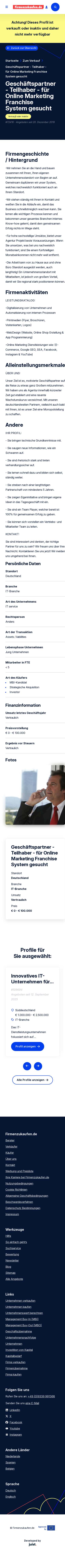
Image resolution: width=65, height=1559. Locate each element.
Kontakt (10, 1165)
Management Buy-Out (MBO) (23, 1325)
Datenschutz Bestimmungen (22, 1208)
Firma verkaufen (15, 1362)
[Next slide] (38, 1066)
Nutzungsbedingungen (19, 1183)
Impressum (12, 1214)
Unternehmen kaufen (18, 1307)
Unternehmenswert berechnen (24, 1313)
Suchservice (13, 1248)
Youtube (15, 1428)
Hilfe (8, 1236)
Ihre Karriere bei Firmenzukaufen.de (27, 1177)
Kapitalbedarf (13, 1356)
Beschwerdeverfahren (19, 1202)
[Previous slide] (27, 1066)
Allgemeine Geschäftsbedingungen (26, 1195)
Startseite (12, 60)
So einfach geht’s (16, 1242)
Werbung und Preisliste (19, 1171)
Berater (10, 1140)
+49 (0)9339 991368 (41, 1396)
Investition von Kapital (19, 1350)
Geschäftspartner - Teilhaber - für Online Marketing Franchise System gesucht (26, 71)
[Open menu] (6, 7)
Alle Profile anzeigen (30, 1080)
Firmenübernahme (16, 1368)
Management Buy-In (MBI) (22, 1319)
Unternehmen (13, 1343)
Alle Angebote (14, 1279)
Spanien (10, 1462)
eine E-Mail (32, 1403)
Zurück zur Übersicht (24, 47)
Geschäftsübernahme (18, 1331)
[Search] (55, 7)
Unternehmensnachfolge (20, 1337)
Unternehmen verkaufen (20, 1300)
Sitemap (10, 1273)
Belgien (10, 1468)
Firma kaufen (13, 1374)
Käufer (9, 1152)
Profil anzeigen (26, 1046)
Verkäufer (11, 1146)
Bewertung (12, 1254)
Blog (8, 1266)
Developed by (32, 1542)
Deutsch (10, 1490)
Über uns (11, 1159)
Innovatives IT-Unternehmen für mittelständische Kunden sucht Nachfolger (30, 979)
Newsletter (12, 1260)
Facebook (16, 1422)
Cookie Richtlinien (16, 1189)
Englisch (10, 1496)
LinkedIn (15, 1410)
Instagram (16, 1434)
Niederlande (12, 1456)
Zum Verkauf (31, 60)
